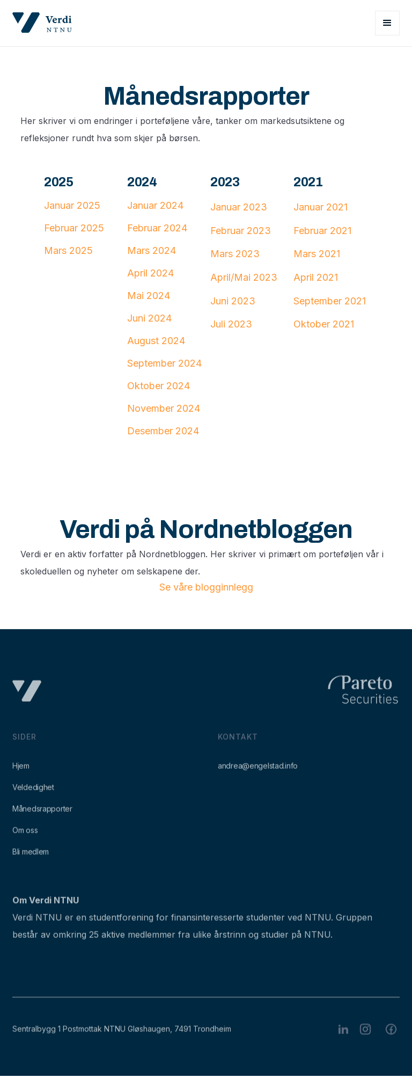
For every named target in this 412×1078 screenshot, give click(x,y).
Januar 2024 (155, 205)
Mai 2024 (148, 295)
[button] (387, 23)
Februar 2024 (157, 228)
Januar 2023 (238, 207)
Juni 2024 (149, 318)
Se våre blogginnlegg (206, 587)
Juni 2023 (232, 301)
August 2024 (156, 340)
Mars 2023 (235, 253)
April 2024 (150, 273)
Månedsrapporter (42, 817)
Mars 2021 (316, 253)
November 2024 (163, 408)
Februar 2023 (240, 230)
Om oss (25, 839)
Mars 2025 (68, 250)
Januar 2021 (320, 207)
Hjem (21, 775)
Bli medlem (30, 860)
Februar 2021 (322, 230)
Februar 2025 (74, 228)
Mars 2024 (151, 250)
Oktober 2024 (158, 385)
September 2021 (329, 301)
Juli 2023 (231, 324)
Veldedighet (33, 796)
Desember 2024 (163, 430)
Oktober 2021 (323, 324)
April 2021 (315, 277)
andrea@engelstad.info (258, 775)
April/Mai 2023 (243, 277)
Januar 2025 (72, 205)
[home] (42, 23)
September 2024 (164, 363)
